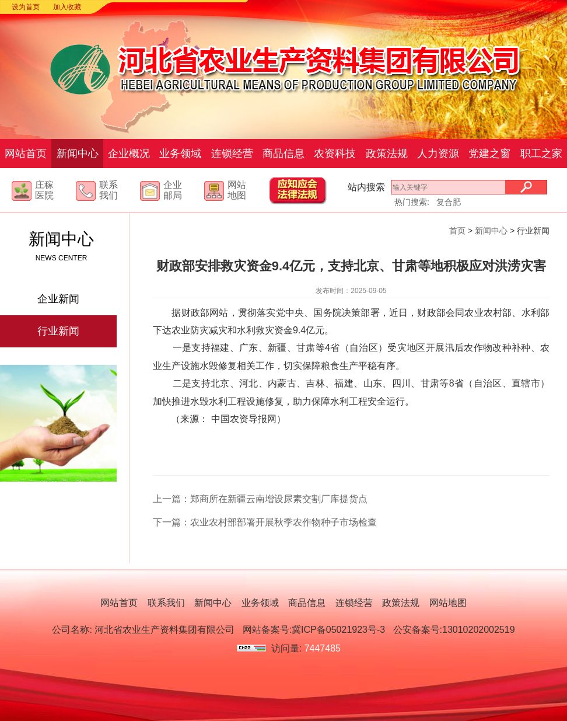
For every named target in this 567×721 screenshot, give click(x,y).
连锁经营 (232, 153)
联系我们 (108, 190)
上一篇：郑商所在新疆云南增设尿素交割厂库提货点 (260, 499)
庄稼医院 (44, 190)
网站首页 (26, 153)
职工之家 (541, 153)
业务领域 (180, 153)
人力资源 (438, 153)
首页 (457, 230)
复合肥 (448, 202)
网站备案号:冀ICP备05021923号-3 (314, 630)
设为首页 (26, 7)
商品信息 (283, 153)
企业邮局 (172, 190)
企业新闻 (58, 299)
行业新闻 (58, 331)
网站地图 (237, 190)
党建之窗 (489, 153)
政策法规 (387, 153)
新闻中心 (78, 153)
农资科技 (335, 153)
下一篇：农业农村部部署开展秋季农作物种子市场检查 (265, 522)
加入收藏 (67, 7)
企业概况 (129, 153)
